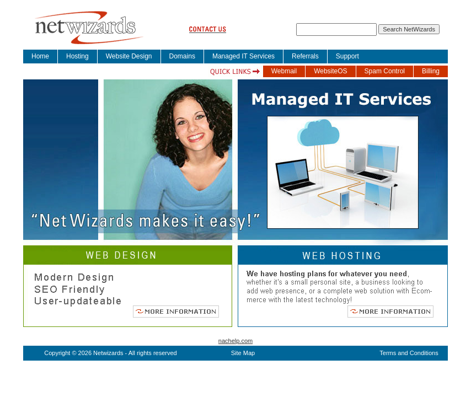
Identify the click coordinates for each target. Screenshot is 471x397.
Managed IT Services (243, 56)
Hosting (77, 56)
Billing (431, 71)
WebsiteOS (330, 71)
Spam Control (385, 71)
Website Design (129, 56)
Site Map (243, 353)
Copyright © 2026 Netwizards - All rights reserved (110, 353)
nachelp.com (235, 340)
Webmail (284, 71)
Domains (182, 56)
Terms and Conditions (408, 353)
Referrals (305, 56)
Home (40, 56)
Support (347, 56)
